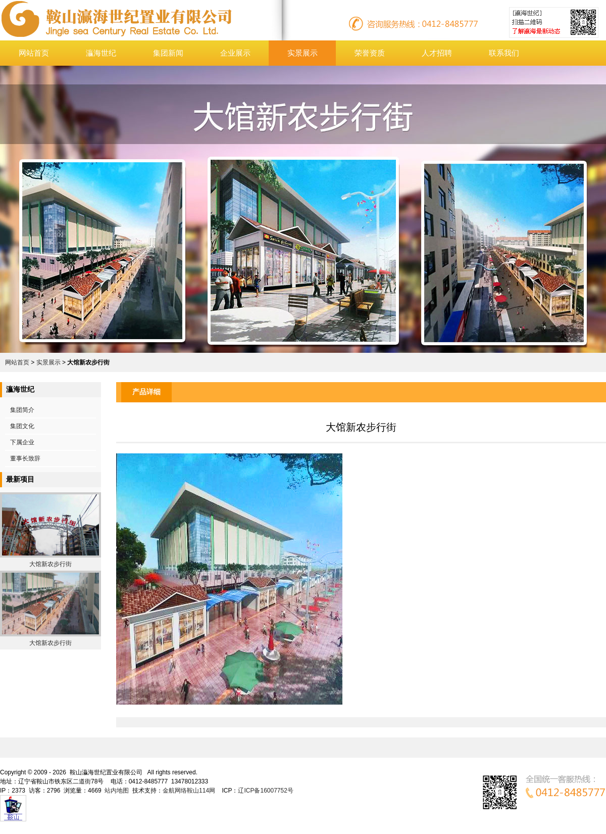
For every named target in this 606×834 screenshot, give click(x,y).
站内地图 (117, 790)
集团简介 (22, 409)
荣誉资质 (370, 53)
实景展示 (302, 53)
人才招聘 (437, 53)
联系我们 (504, 53)
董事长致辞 (25, 458)
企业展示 (235, 53)
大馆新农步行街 (50, 564)
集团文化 (22, 426)
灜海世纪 (101, 53)
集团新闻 (168, 53)
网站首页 (34, 53)
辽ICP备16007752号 (265, 790)
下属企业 (22, 442)
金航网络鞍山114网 (189, 790)
